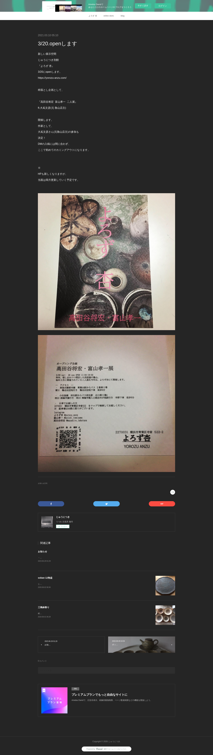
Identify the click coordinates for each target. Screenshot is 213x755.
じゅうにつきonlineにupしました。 (53, 584)
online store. (109, 16)
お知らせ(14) (42, 483)
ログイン (162, 6)
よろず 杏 (93, 16)
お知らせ (42, 551)
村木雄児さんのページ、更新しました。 (55, 614)
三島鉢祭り (43, 607)
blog (122, 16)
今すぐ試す (143, 5)
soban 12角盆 (45, 578)
